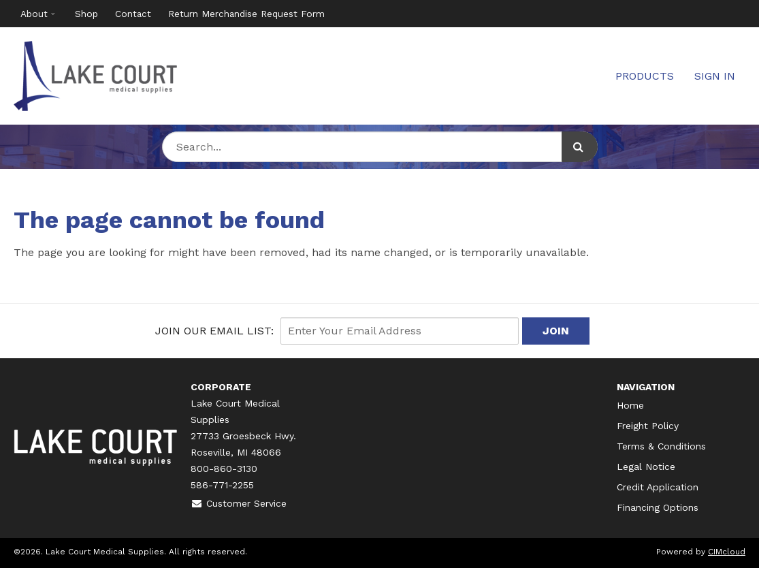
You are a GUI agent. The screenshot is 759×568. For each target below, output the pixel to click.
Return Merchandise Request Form (246, 13)
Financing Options (657, 507)
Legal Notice (646, 466)
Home (630, 405)
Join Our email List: (214, 330)
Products (644, 75)
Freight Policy (648, 425)
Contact (133, 13)
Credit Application (657, 487)
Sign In (714, 75)
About (34, 13)
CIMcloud (726, 551)
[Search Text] (380, 146)
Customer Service (239, 503)
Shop (86, 13)
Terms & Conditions (661, 446)
